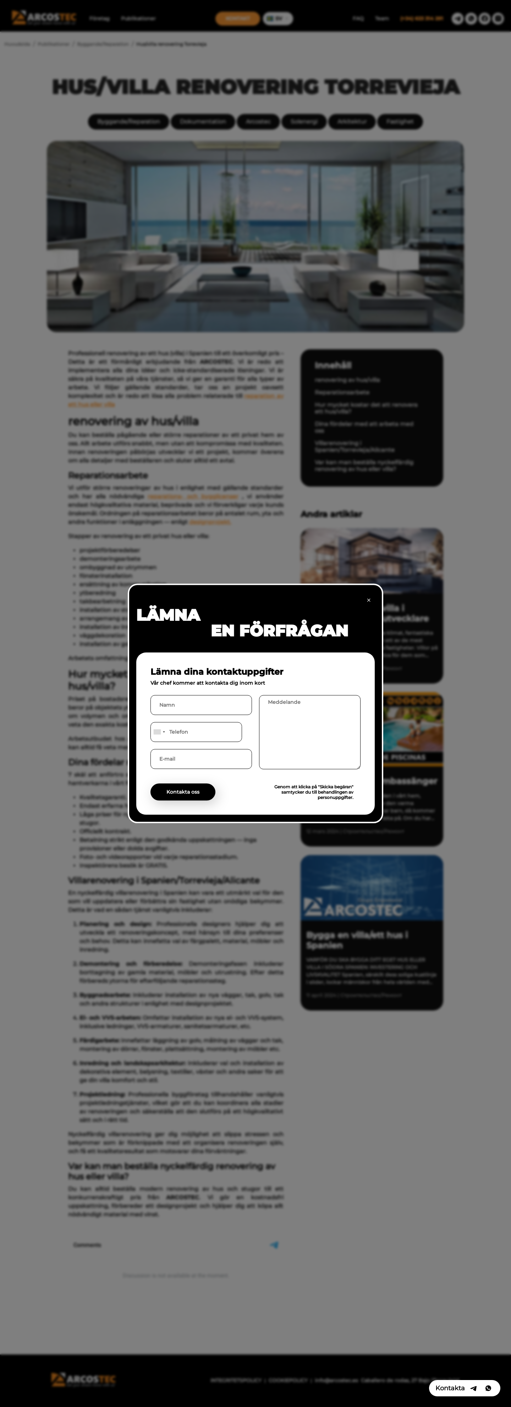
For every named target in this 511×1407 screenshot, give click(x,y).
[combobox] (159, 732)
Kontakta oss (182, 792)
